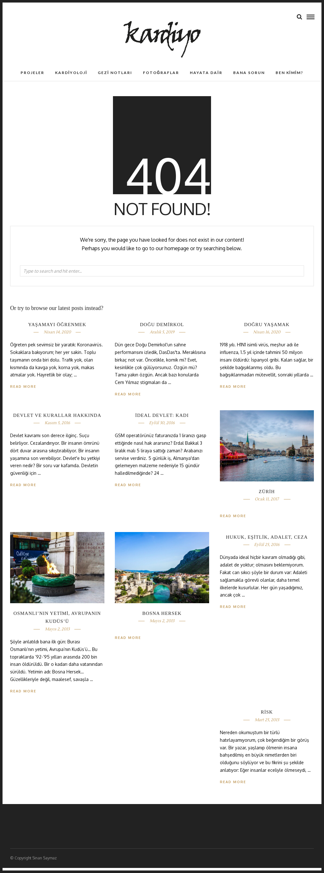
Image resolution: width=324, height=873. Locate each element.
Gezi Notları (115, 77)
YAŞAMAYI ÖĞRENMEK (57, 329)
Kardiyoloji (71, 77)
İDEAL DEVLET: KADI (162, 420)
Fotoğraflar (161, 77)
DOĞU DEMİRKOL (162, 329)
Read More (233, 391)
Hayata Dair (206, 77)
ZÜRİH (267, 496)
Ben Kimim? (290, 77)
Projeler (32, 77)
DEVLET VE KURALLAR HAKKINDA (57, 420)
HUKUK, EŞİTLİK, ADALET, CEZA (267, 542)
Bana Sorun (249, 77)
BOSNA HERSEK (162, 618)
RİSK (267, 717)
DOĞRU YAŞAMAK (267, 329)
